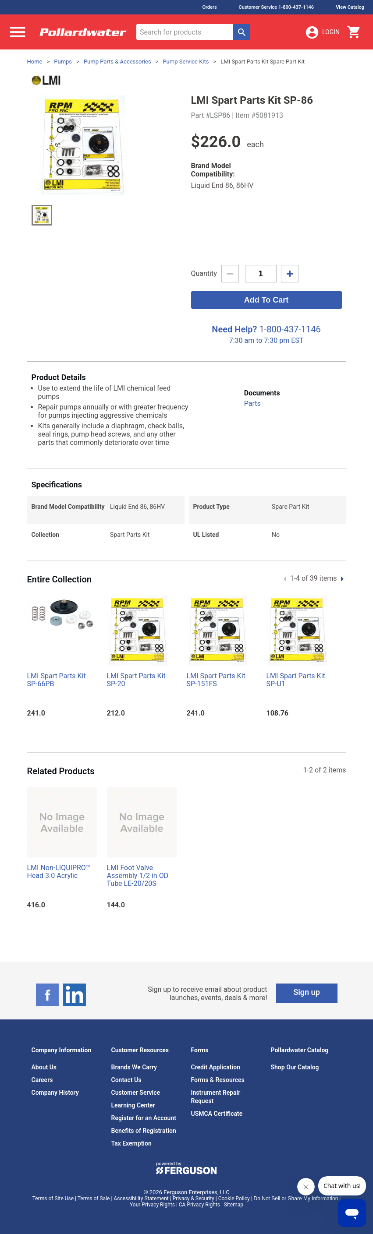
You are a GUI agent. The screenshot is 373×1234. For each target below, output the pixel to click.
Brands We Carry (134, 1067)
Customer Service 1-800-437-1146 (276, 7)
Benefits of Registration (143, 1130)
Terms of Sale (94, 1198)
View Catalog (350, 7)
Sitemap (233, 1205)
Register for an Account (143, 1117)
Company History (55, 1092)
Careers (42, 1079)
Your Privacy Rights (152, 1205)
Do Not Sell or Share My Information (296, 1198)
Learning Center (133, 1105)
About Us (44, 1067)
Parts (252, 403)
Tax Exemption (131, 1143)
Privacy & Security (193, 1198)
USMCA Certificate (217, 1113)
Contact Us (126, 1079)
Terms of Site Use (53, 1198)
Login (322, 32)
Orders (209, 7)
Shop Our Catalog (295, 1067)
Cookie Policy (234, 1198)
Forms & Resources (218, 1079)
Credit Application (215, 1067)
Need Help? (234, 329)
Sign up (306, 992)
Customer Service (135, 1092)
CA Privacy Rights (199, 1205)
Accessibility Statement (141, 1198)
